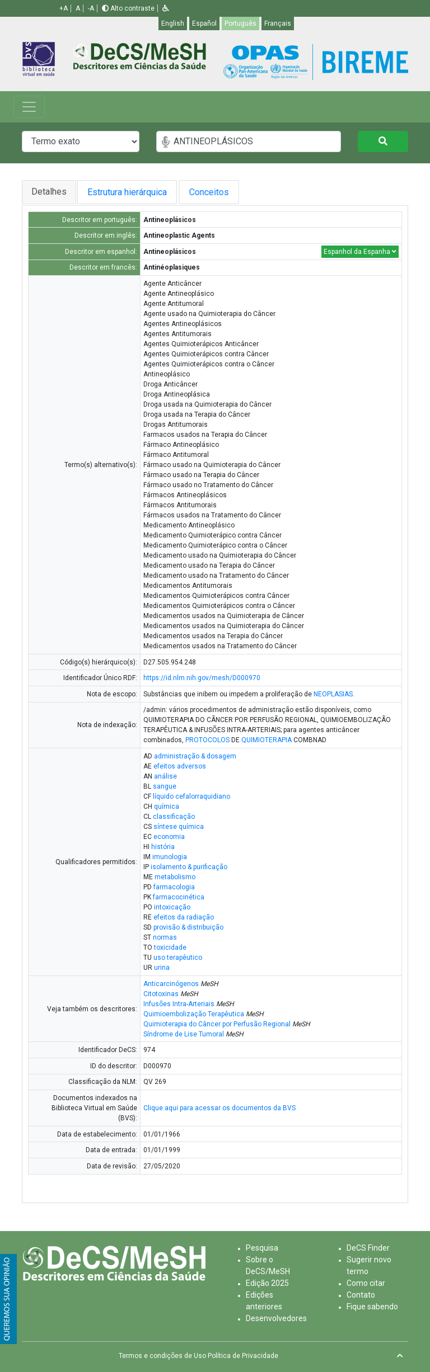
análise (165, 776)
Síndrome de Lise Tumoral (183, 1034)
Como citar (366, 1283)
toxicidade (170, 947)
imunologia (169, 857)
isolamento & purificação (189, 867)
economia (169, 837)
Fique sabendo (372, 1306)
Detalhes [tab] (49, 191)
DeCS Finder (368, 1247)
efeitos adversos (179, 766)
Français (277, 23)
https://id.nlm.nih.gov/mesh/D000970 (201, 678)
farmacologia (174, 887)
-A (91, 8)
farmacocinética (178, 897)
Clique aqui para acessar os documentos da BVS (219, 1108)
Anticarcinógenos (171, 984)
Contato (361, 1294)
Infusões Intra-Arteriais (178, 1004)
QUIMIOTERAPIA (266, 740)
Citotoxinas (161, 994)
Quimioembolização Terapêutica (193, 1014)
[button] (166, 8)
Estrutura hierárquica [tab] (131, 192)
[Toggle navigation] (29, 107)
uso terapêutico (177, 957)
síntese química (178, 827)
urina (162, 968)
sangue (164, 786)
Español (204, 23)
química (166, 806)
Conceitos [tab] (224, 192)
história (163, 847)
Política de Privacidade (243, 1356)
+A (63, 8)
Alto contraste (128, 8)
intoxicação (172, 907)
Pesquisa (262, 1247)
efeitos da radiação (183, 917)
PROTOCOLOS (207, 740)
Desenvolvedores (276, 1318)
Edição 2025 (267, 1283)
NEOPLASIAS (333, 694)
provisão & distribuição (188, 927)
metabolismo (175, 877)
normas (165, 937)
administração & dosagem (195, 756)
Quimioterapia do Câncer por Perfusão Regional (217, 1024)
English (172, 23)
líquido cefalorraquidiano (191, 796)
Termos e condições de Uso (162, 1356)
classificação (174, 817)
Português (240, 23)
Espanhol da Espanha (360, 252)
